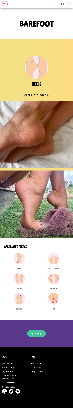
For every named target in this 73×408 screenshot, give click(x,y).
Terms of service (9, 363)
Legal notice (7, 371)
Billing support (37, 371)
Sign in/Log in (36, 333)
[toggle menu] (69, 4)
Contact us (36, 367)
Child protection (9, 383)
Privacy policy (8, 367)
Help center (36, 363)
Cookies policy (8, 387)
